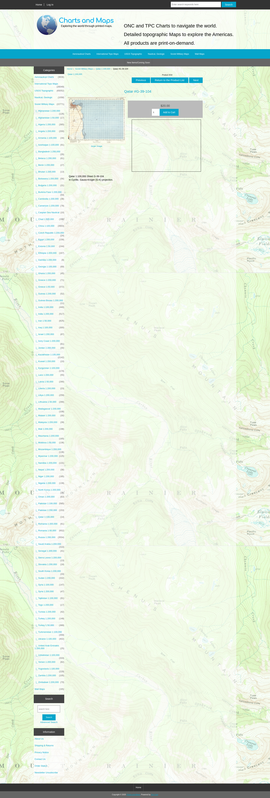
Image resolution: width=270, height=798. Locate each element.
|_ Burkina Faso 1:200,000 (49, 193)
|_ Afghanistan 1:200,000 (49, 112)
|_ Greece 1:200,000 (49, 280)
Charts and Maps (133, 795)
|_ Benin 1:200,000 (49, 165)
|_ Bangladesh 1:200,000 (49, 152)
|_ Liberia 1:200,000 (49, 388)
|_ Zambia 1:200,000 (49, 675)
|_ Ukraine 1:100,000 (49, 639)
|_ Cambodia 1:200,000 (49, 199)
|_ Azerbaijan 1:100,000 (49, 145)
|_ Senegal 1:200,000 (49, 551)
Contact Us (40, 759)
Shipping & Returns (44, 745)
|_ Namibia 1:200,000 (49, 463)
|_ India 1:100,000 (49, 307)
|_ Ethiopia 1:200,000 (49, 253)
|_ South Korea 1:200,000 (49, 572)
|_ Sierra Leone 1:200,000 (49, 558)
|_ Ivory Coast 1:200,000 (49, 342)
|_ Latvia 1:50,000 (49, 381)
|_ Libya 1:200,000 (49, 395)
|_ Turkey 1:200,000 (49, 618)
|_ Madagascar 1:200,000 (49, 409)
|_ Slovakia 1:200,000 (49, 564)
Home (39, 4)
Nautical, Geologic (156, 54)
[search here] (48, 709)
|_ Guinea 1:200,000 (49, 293)
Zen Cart (154, 795)
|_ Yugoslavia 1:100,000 (49, 669)
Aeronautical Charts (81, 54)
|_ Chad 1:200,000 (49, 219)
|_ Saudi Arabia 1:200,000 (49, 545)
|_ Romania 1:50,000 (49, 530)
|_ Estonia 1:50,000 (49, 246)
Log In (50, 4)
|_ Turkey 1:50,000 (49, 625)
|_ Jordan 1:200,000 (49, 348)
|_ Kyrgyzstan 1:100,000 (49, 369)
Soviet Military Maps (84, 69)
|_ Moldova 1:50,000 (49, 442)
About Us (39, 738)
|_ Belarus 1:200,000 (49, 158)
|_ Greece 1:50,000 (49, 286)
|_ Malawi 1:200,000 (49, 415)
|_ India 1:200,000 (49, 314)
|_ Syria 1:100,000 (49, 584)
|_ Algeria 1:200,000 (49, 124)
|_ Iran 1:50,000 (49, 320)
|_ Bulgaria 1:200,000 (49, 185)
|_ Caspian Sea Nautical (49, 212)
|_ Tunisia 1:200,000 (49, 611)
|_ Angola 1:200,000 (49, 131)
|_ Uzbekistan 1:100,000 (49, 656)
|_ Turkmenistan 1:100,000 (49, 633)
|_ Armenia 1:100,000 (49, 138)
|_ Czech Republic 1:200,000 (49, 233)
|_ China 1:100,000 (49, 226)
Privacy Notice (42, 752)
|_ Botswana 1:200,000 (49, 178)
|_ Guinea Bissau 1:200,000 (49, 301)
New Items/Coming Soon (138, 62)
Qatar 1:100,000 (103, 69)
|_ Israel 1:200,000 (49, 334)
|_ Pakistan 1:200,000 (49, 510)
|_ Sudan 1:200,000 (49, 578)
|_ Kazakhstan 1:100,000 (49, 355)
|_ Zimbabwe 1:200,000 (49, 682)
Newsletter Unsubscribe (46, 772)
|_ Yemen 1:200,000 (49, 662)
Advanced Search (49, 722)
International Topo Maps (107, 54)
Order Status (41, 766)
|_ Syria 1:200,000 (49, 591)
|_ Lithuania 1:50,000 (49, 402)
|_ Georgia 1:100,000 (49, 266)
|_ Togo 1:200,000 (49, 605)
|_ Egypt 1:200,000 (49, 239)
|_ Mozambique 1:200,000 (49, 450)
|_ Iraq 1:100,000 (49, 327)
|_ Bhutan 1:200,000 (49, 171)
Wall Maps (199, 54)
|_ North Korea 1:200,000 (49, 491)
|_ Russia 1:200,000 (49, 537)
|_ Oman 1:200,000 (49, 496)
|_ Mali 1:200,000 (49, 429)
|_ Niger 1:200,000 (49, 476)
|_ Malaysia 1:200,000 (49, 422)
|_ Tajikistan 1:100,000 (49, 598)
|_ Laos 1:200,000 (49, 375)
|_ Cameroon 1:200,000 (49, 205)
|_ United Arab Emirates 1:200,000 (49, 647)
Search (49, 698)
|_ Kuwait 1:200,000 (49, 361)
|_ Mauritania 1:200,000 (49, 437)
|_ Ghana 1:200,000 (49, 273)
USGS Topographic (133, 54)
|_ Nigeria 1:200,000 (49, 483)
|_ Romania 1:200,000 (49, 524)
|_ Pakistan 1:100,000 (49, 503)
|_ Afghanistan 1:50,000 (49, 117)
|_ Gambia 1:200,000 (49, 260)
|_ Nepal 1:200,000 (49, 469)
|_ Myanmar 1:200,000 (49, 456)
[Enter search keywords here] (196, 4)
